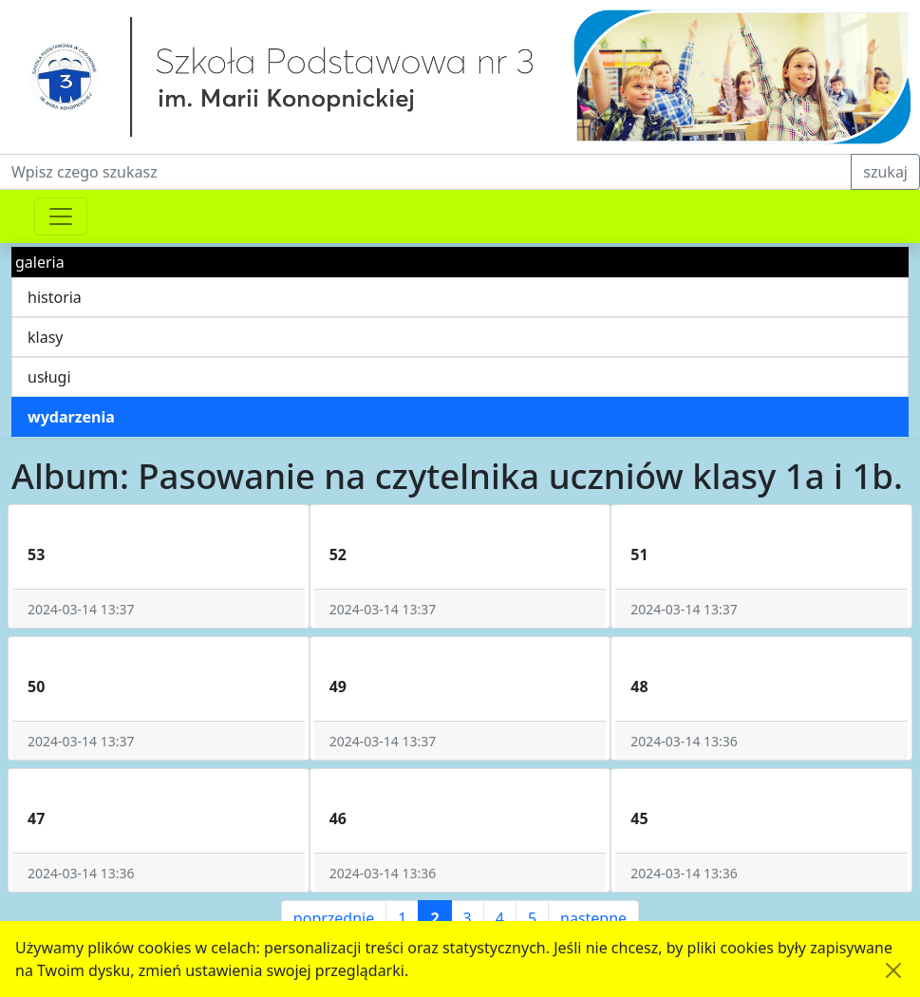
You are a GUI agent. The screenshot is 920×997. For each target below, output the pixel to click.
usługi (49, 377)
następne (593, 918)
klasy (45, 337)
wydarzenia (71, 416)
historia (55, 297)
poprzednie (333, 918)
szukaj (885, 171)
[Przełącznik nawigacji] (60, 216)
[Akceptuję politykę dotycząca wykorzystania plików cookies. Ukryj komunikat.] (893, 970)
